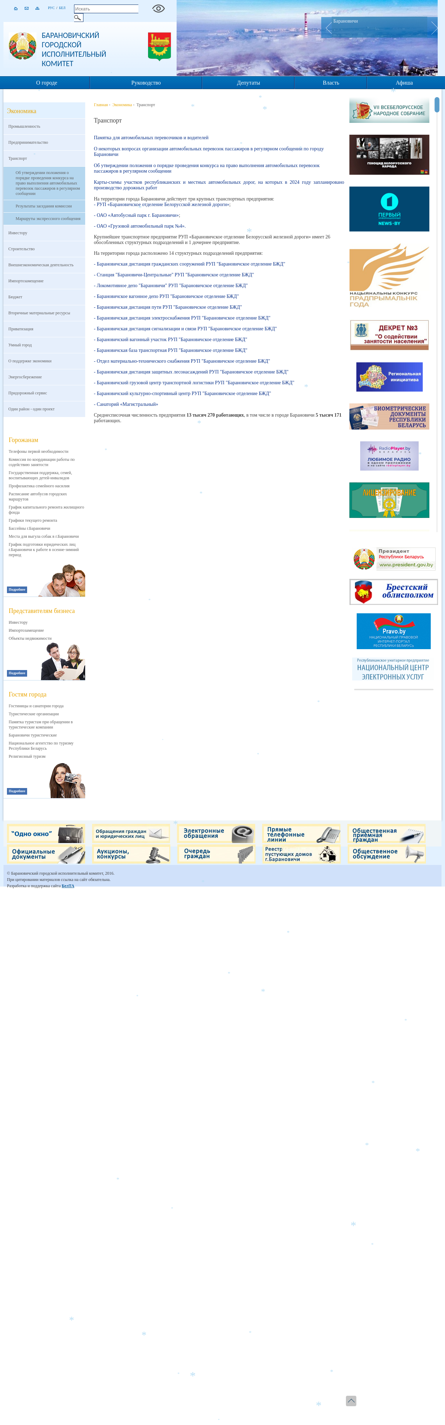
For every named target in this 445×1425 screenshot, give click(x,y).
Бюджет (15, 296)
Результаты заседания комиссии (44, 206)
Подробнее (17, 589)
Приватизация (20, 328)
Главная (101, 104)
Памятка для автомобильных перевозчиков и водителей (151, 137)
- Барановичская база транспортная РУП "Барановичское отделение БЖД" (171, 350)
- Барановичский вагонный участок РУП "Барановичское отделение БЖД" (170, 339)
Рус (51, 8)
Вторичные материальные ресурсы (39, 312)
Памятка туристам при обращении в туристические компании (41, 724)
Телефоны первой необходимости (38, 451)
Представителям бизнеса (42, 610)
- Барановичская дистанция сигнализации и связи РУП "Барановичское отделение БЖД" (185, 328)
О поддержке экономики (29, 361)
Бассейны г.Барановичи (29, 528)
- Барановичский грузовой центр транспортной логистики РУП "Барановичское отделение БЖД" (194, 382)
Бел (62, 8)
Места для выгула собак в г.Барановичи (44, 536)
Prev (326, 27)
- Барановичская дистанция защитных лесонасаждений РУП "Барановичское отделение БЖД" (191, 372)
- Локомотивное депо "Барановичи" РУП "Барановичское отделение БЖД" (171, 285)
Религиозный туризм (27, 756)
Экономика (122, 104)
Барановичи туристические (33, 735)
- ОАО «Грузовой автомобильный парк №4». (140, 226)
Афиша (404, 83)
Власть (331, 83)
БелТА (68, 885)
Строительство (21, 248)
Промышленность (24, 126)
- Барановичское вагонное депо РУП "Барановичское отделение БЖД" (166, 296)
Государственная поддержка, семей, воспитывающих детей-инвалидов (40, 475)
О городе (46, 83)
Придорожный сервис (27, 393)
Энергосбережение (25, 377)
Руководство (146, 83)
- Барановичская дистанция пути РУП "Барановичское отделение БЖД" (168, 307)
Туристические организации (34, 713)
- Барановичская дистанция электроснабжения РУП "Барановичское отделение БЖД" (182, 318)
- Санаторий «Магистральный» (126, 404)
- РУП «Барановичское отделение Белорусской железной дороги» (161, 204)
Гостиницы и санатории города (36, 705)
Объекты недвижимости (30, 638)
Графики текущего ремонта (33, 520)
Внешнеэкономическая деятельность (41, 264)
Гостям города (28, 694)
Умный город (20, 345)
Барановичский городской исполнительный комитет (74, 49)
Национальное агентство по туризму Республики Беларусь (41, 746)
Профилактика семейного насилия (39, 485)
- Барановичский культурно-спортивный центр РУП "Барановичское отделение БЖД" (182, 393)
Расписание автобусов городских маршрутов (38, 496)
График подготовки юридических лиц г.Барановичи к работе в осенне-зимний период (44, 549)
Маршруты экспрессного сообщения (48, 218)
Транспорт (17, 158)
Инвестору (17, 232)
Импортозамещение (25, 280)
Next (432, 27)
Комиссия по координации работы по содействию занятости (42, 462)
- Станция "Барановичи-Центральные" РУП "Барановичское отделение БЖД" (174, 274)
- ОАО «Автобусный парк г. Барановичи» (136, 215)
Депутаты (248, 83)
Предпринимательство (28, 142)
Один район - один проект (31, 409)
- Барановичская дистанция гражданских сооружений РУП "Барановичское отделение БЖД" (189, 264)
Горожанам (23, 439)
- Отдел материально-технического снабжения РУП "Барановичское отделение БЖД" (182, 361)
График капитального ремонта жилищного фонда (46, 510)
